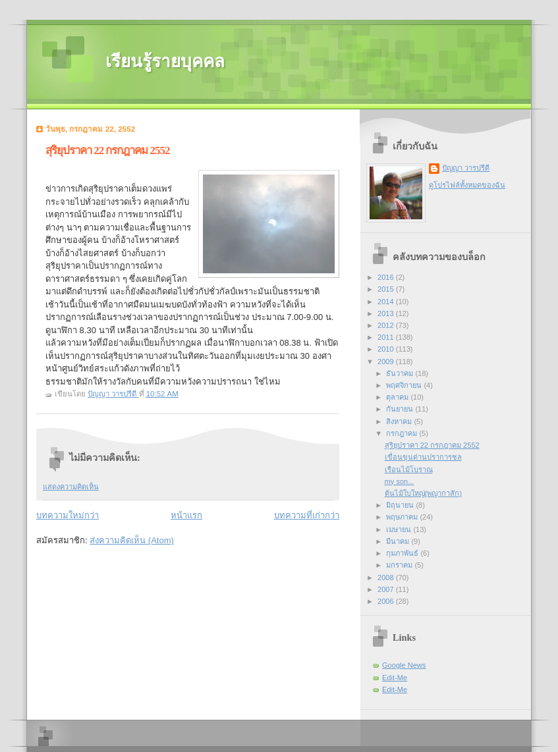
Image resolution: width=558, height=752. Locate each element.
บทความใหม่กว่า (67, 515)
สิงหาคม (400, 421)
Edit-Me (394, 678)
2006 (386, 601)
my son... (399, 481)
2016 (386, 277)
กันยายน (400, 409)
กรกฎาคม (402, 433)
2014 (386, 302)
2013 (386, 313)
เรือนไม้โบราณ (409, 469)
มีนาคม (398, 541)
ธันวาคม (400, 373)
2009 (386, 361)
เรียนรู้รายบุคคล (165, 61)
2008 (386, 577)
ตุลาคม (398, 397)
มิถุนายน (401, 505)
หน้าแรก (186, 515)
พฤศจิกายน (405, 385)
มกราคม (400, 565)
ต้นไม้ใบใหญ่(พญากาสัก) (423, 493)
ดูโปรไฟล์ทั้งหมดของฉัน (467, 185)
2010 (386, 349)
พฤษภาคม (403, 517)
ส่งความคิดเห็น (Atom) (132, 540)
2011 (386, 337)
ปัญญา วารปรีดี (465, 168)
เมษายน (399, 529)
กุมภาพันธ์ (403, 553)
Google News (404, 665)
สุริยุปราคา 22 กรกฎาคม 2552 (432, 445)
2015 (386, 289)
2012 (386, 325)
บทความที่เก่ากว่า (306, 515)
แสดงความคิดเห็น (71, 487)
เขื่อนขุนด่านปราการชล (423, 457)
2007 (386, 589)
